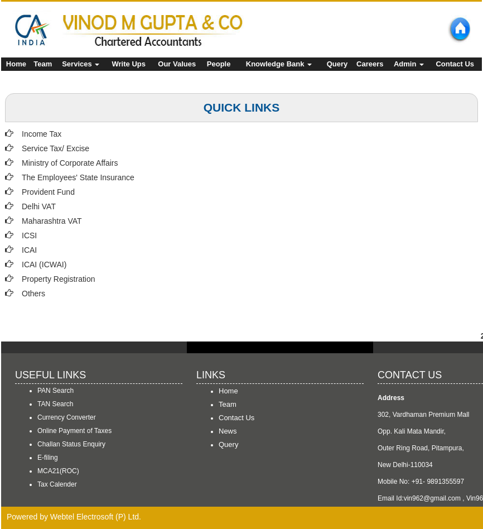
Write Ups (129, 64)
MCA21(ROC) (58, 471)
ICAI (29, 250)
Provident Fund (48, 191)
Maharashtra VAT (52, 221)
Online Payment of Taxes (74, 431)
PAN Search (55, 391)
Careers (369, 64)
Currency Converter (66, 417)
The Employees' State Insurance (78, 177)
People (219, 64)
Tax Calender (57, 484)
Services (80, 64)
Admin (409, 64)
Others (33, 293)
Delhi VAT (39, 206)
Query (337, 64)
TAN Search (55, 404)
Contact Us (455, 64)
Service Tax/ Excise (55, 148)
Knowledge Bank (279, 64)
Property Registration (58, 279)
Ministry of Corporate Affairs (70, 162)
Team (42, 64)
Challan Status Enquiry (71, 444)
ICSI (29, 235)
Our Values (177, 64)
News (228, 431)
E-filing (47, 457)
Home (16, 64)
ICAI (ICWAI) (44, 264)
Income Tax (41, 133)
